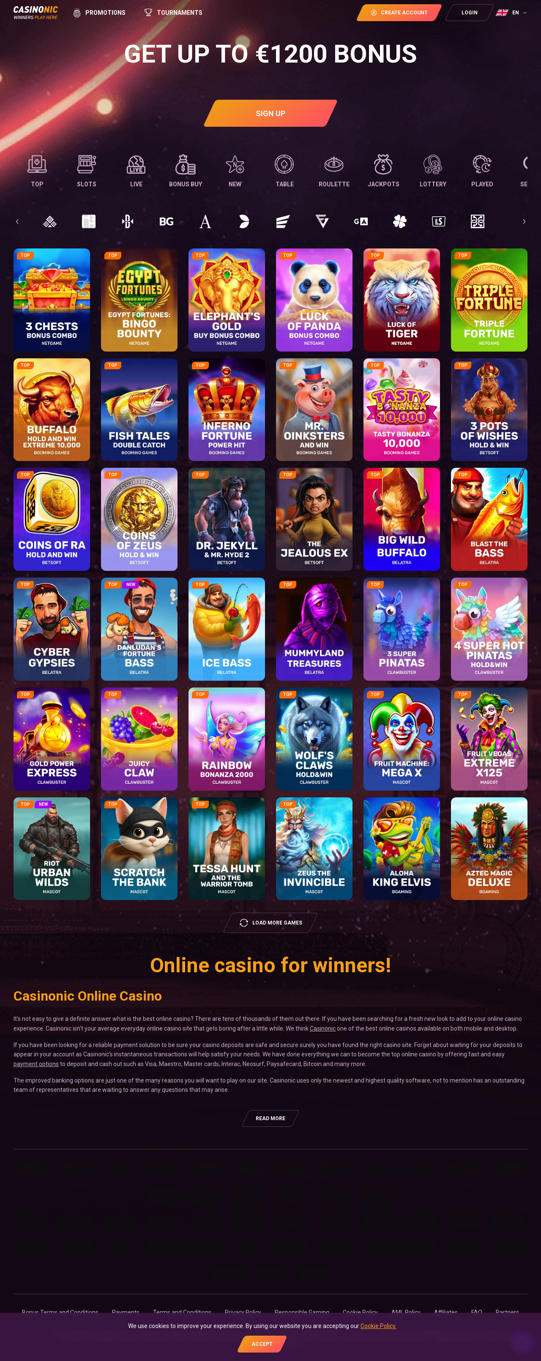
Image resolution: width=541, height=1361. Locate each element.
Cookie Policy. (378, 1326)
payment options (36, 1064)
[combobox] (512, 12)
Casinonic (323, 1028)
